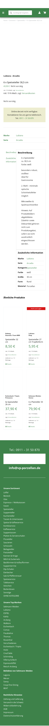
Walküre (7, 623)
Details (9, 364)
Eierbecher (8, 572)
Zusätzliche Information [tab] (10, 160)
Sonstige (7, 592)
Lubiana (19, 135)
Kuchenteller (9, 516)
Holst (5, 650)
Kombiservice (9, 526)
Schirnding (8, 656)
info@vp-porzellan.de (24, 468)
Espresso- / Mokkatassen (14, 502)
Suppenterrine (9, 566)
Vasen (6, 506)
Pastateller (8, 552)
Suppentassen (9, 532)
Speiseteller (32, 268)
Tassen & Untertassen (13, 519)
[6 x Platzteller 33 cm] (36, 381)
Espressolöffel (9, 663)
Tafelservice (8, 582)
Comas (6, 630)
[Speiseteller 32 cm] (13, 318)
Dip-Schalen (8, 569)
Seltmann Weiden (11, 606)
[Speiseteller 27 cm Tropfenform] (36, 318)
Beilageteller (8, 549)
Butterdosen (8, 589)
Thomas (7, 636)
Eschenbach (8, 626)
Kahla (5, 616)
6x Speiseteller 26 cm (11, 403)
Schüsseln (7, 546)
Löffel (5, 492)
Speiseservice (9, 579)
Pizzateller (8, 539)
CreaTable (7, 653)
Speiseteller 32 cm (11, 340)
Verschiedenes (9, 643)
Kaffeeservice (9, 529)
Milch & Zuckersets (11, 559)
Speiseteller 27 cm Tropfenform (36, 340)
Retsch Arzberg (10, 666)
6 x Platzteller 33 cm (36, 403)
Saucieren (7, 542)
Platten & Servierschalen (14, 536)
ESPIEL (6, 613)
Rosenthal (7, 640)
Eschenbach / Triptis (12, 646)
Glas (5, 499)
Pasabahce (8, 633)
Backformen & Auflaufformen (16, 562)
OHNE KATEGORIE (11, 596)
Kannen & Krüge (10, 556)
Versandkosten (20, 90)
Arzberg (6, 620)
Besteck (6, 496)
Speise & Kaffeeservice (13, 522)
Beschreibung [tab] (10, 152)
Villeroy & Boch (10, 660)
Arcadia (19, 140)
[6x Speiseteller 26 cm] (13, 381)
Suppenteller (9, 512)
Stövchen (7, 586)
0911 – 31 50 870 (26, 118)
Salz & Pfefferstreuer (12, 576)
